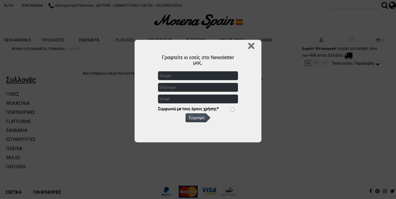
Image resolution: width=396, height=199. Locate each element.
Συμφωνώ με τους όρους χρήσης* (188, 109)
